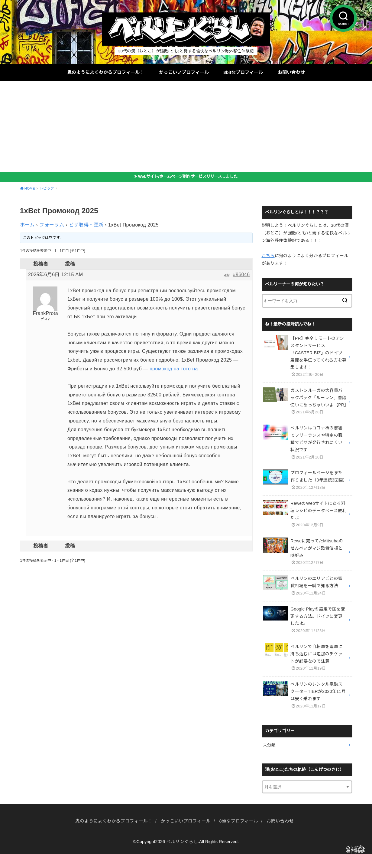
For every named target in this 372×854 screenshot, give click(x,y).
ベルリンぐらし (182, 841)
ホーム (27, 224)
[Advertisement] (186, 126)
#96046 (241, 274)
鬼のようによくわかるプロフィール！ (105, 72)
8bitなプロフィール (243, 72)
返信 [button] (227, 275)
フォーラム (51, 224)
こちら (268, 255)
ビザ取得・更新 (86, 224)
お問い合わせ (291, 72)
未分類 (269, 745)
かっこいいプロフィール (184, 72)
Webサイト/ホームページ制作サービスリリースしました (188, 176)
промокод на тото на (174, 368)
